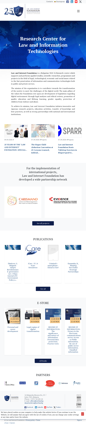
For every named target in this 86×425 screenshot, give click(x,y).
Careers (12, 423)
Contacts (49, 1)
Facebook (30, 407)
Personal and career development (12, 329)
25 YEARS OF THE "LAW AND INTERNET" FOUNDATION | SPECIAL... (15, 147)
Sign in (79, 420)
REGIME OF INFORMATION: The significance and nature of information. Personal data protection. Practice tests (53, 335)
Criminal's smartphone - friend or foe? (53, 265)
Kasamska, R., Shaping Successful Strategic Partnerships (73, 267)
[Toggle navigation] (78, 11)
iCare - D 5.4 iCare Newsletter (33, 265)
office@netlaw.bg (36, 401)
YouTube (49, 407)
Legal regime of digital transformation (33, 329)
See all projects (43, 223)
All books (43, 361)
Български (60, 1)
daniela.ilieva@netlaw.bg (34, 403)
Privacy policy (30, 420)
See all (43, 289)
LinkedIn (40, 407)
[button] (6, 45)
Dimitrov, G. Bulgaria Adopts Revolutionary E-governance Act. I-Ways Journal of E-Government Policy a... (12, 271)
